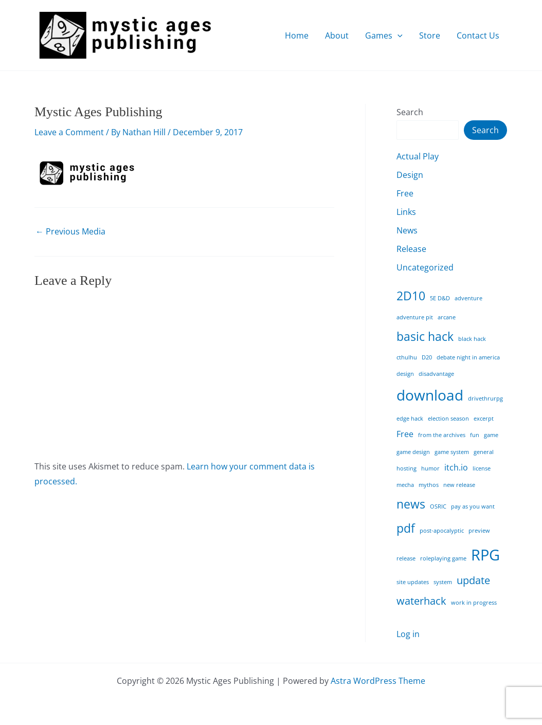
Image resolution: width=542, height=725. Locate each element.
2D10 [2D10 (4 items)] (410, 295)
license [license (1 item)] (482, 468)
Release (411, 249)
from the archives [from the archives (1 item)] (441, 435)
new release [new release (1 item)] (459, 484)
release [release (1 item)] (405, 558)
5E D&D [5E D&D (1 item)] (440, 298)
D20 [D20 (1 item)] (427, 357)
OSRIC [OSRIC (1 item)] (438, 506)
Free (404, 193)
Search (409, 112)
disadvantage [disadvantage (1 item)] (436, 373)
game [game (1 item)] (491, 435)
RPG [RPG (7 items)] (485, 555)
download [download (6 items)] (429, 395)
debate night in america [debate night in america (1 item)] (468, 357)
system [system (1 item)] (442, 582)
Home (297, 35)
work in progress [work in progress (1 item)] (474, 602)
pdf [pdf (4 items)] (405, 528)
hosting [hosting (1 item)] (406, 468)
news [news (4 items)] (410, 504)
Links (406, 212)
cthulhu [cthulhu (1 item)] (406, 357)
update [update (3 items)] (473, 580)
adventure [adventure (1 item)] (468, 298)
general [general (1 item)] (484, 452)
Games (384, 35)
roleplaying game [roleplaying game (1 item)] (443, 558)
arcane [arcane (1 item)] (447, 317)
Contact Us (478, 35)
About (337, 35)
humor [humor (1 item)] (430, 468)
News (407, 230)
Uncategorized (425, 267)
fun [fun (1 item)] (474, 435)
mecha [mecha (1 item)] (405, 484)
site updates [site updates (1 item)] (412, 582)
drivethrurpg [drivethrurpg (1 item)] (485, 398)
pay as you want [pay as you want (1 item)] (473, 506)
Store (429, 35)
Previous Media (70, 231)
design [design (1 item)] (405, 373)
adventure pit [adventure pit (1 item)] (414, 317)
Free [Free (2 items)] (404, 434)
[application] (397, 35)
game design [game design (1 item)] (413, 452)
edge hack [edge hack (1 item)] (409, 418)
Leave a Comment (69, 132)
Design (409, 174)
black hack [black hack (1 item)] (472, 338)
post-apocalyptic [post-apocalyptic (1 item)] (442, 530)
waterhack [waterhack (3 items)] (421, 601)
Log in (408, 634)
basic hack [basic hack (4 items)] (425, 336)
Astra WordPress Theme (378, 680)
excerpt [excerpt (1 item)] (484, 418)
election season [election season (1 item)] (448, 418)
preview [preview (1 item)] (479, 530)
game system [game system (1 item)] (452, 452)
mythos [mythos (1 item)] (429, 484)
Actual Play (417, 156)
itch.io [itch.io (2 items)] (456, 467)
